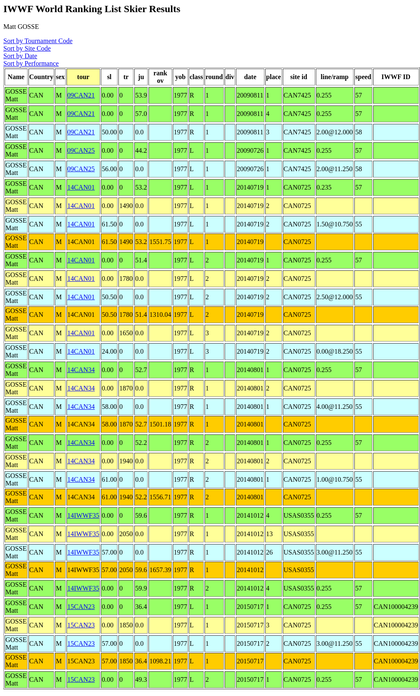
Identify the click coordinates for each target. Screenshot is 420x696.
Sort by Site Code (27, 48)
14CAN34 (81, 369)
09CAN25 (81, 150)
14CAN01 (81, 187)
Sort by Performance (31, 63)
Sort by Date (20, 55)
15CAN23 (81, 606)
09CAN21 (81, 95)
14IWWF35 (83, 515)
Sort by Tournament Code (37, 40)
